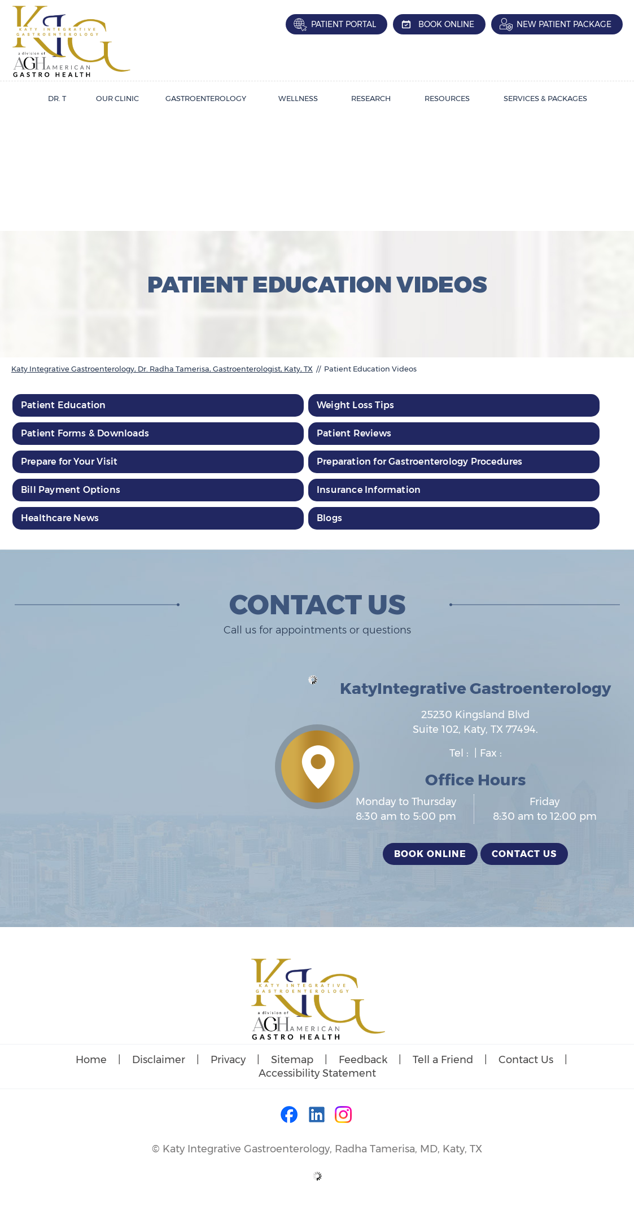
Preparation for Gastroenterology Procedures (420, 461)
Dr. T (57, 98)
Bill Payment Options (70, 489)
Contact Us (524, 854)
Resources (447, 98)
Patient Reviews (354, 433)
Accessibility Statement (317, 1073)
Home (91, 1060)
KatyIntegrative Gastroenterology (475, 688)
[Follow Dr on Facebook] (290, 1115)
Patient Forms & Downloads (85, 433)
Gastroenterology (205, 98)
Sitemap (292, 1060)
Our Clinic (117, 98)
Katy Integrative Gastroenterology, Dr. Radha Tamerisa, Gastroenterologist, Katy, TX (162, 368)
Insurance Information (369, 489)
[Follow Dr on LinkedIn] (317, 1115)
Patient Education (63, 405)
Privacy (228, 1060)
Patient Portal (343, 24)
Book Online (446, 24)
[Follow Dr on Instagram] (343, 1115)
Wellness (298, 98)
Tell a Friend (443, 1060)
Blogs (329, 518)
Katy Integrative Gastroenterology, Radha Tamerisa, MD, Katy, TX (322, 1149)
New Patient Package (564, 24)
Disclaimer (158, 1060)
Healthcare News (60, 518)
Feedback (363, 1060)
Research (371, 98)
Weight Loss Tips (355, 405)
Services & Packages (545, 98)
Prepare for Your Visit (69, 461)
